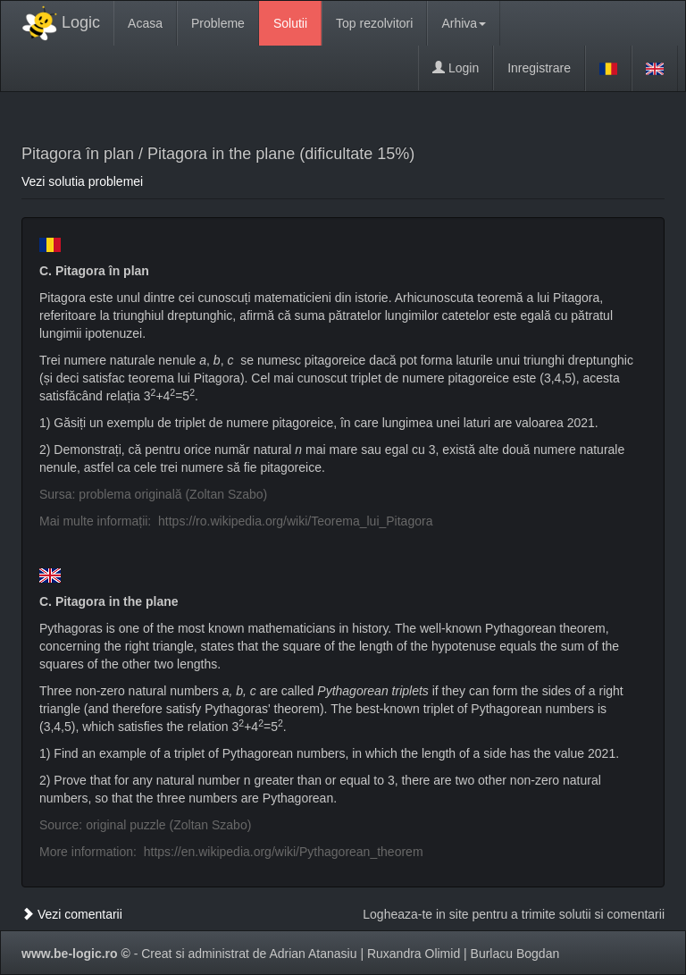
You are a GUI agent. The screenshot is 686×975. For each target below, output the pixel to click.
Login (455, 68)
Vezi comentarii (71, 914)
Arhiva (463, 23)
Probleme (218, 23)
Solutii (290, 23)
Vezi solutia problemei (82, 181)
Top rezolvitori (374, 23)
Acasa (145, 23)
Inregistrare (539, 68)
